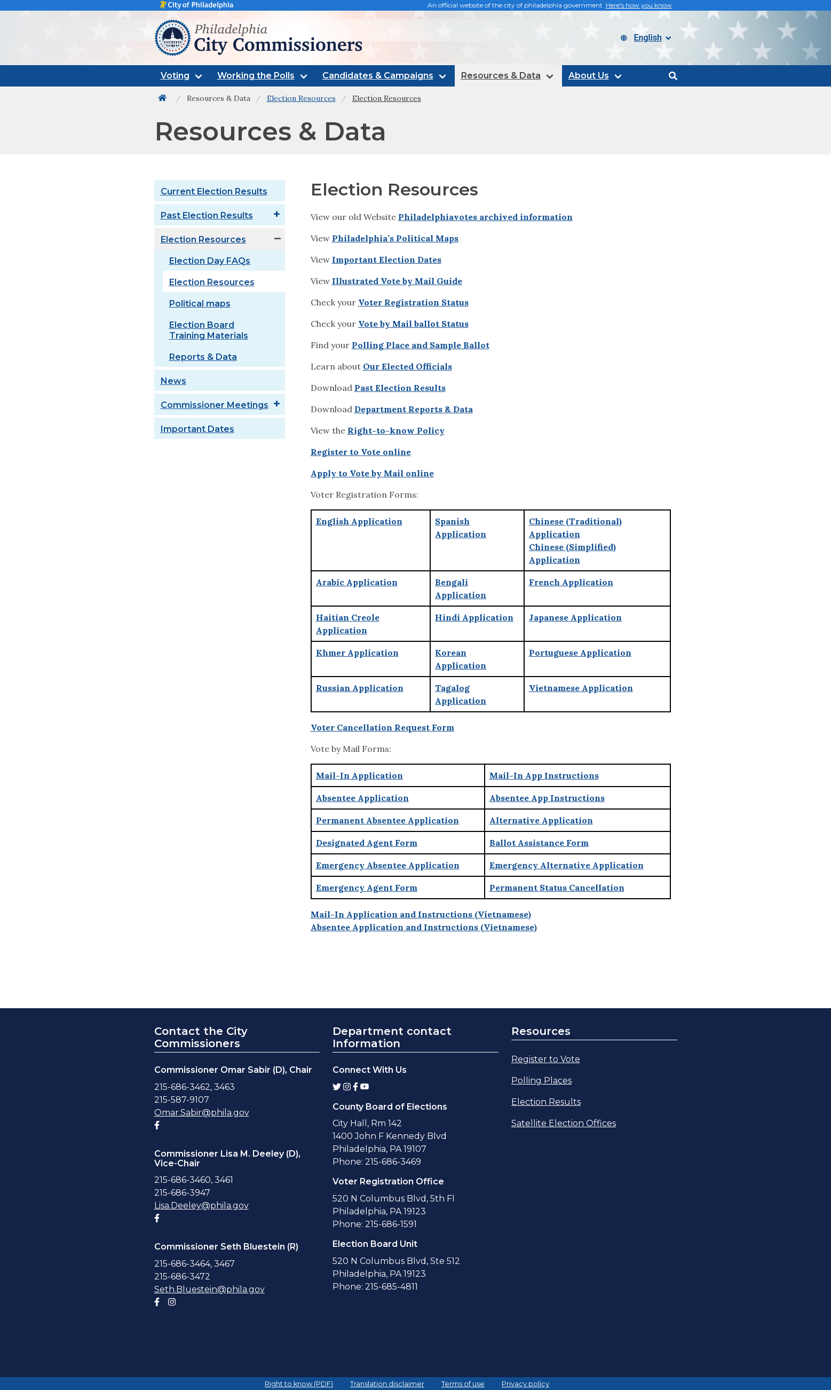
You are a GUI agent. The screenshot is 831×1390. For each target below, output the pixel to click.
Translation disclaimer (387, 1384)
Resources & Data (501, 75)
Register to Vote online (361, 451)
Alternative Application (541, 820)
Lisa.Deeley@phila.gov (201, 1205)
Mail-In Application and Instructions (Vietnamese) (421, 914)
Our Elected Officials (407, 366)
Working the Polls (256, 75)
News (173, 381)
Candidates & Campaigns (377, 75)
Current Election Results (214, 191)
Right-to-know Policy (396, 430)
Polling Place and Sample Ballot (420, 345)
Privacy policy (525, 1384)
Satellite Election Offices (563, 1123)
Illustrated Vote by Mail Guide (397, 281)
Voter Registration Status (413, 302)
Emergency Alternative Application (566, 865)
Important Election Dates (386, 259)
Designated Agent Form (366, 842)
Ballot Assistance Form (539, 842)
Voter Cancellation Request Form (382, 727)
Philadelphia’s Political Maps (395, 238)
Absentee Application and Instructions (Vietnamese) (424, 927)
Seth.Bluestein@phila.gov (209, 1289)
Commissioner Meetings (214, 405)
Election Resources (203, 239)
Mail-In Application (359, 775)
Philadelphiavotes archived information (485, 216)
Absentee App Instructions (547, 797)
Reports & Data (203, 357)
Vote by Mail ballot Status (413, 323)
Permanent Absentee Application (387, 820)
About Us (588, 75)
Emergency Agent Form (366, 887)
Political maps (200, 304)
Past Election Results (207, 215)
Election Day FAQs (209, 261)
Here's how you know (639, 5)
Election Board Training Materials (208, 330)
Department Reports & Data (413, 409)
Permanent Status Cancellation (556, 887)
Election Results (546, 1102)
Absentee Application (362, 797)
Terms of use (463, 1384)
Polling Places (541, 1080)
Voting (175, 75)
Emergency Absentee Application (388, 865)
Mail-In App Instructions (544, 775)
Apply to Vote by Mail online (372, 473)
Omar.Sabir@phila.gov (201, 1113)
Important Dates (197, 429)
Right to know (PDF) (299, 1384)
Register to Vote (545, 1059)
